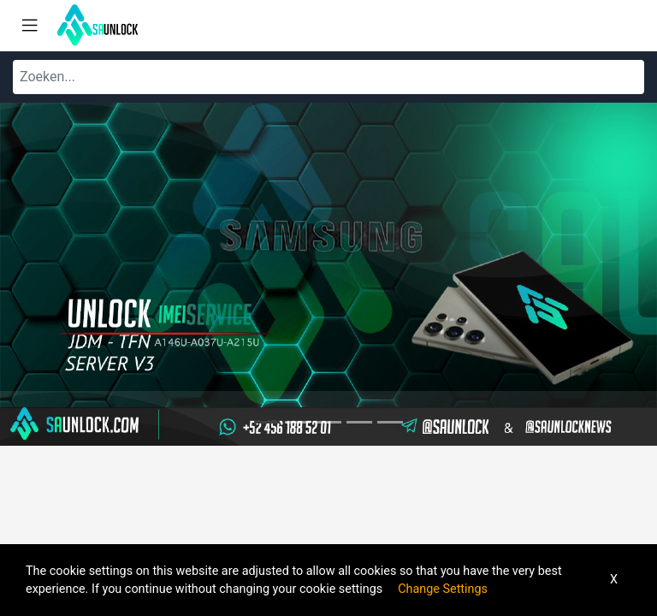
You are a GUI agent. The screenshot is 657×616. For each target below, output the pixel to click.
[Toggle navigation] (30, 26)
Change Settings (443, 589)
